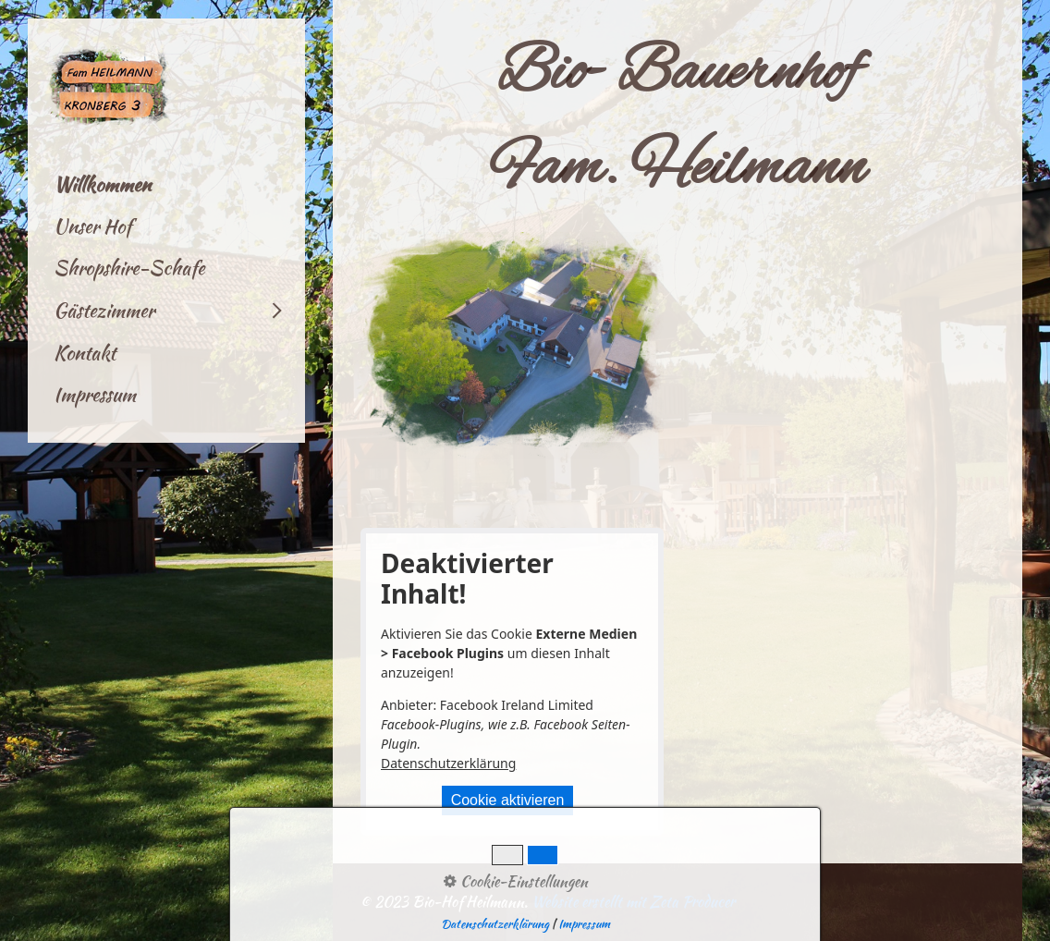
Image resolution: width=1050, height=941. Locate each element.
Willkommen (102, 184)
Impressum (95, 394)
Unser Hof (92, 226)
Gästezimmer (104, 310)
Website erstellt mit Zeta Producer (633, 901)
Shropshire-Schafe (129, 267)
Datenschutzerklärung (448, 763)
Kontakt (85, 352)
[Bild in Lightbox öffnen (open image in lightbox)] (512, 345)
